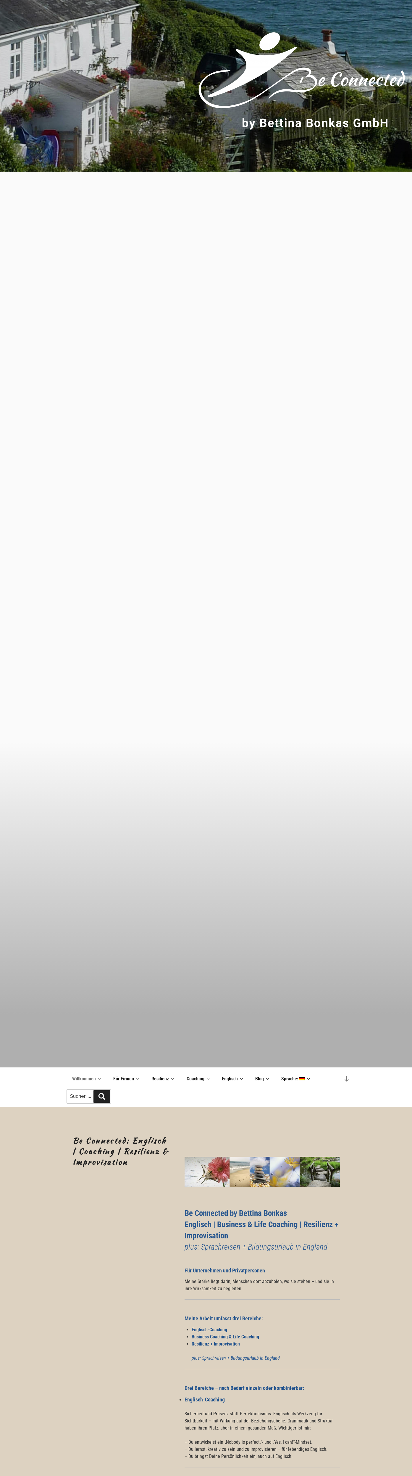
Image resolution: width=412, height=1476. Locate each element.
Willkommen (87, 1079)
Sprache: (296, 1079)
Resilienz (163, 1079)
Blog (262, 1079)
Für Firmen (126, 1079)
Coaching (199, 1079)
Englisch (233, 1079)
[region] (206, 86)
